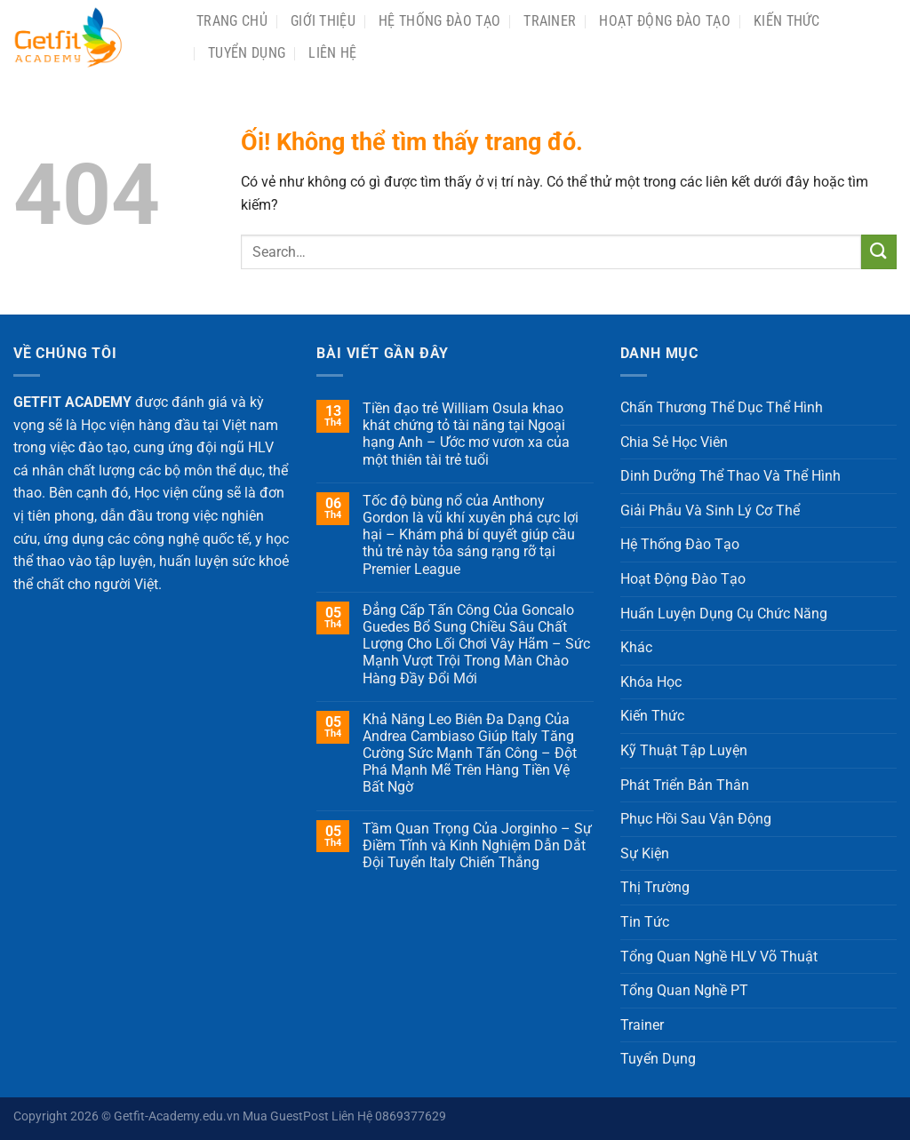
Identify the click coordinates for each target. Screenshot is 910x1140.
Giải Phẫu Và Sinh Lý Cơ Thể (710, 510)
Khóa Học (651, 682)
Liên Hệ (332, 52)
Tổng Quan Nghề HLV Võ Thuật (719, 956)
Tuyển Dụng (246, 52)
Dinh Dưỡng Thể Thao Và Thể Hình (730, 475)
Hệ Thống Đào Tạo (439, 20)
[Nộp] (879, 252)
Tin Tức (644, 921)
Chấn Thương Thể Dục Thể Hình (721, 407)
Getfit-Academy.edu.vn (177, 1116)
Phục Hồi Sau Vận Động (695, 818)
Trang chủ (231, 20)
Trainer (549, 20)
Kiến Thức (787, 20)
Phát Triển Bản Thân (684, 785)
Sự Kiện (644, 853)
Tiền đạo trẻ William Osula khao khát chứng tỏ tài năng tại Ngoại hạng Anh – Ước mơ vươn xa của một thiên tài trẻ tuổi (466, 434)
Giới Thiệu (323, 20)
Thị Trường (655, 887)
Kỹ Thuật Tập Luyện (683, 750)
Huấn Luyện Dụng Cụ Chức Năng (723, 613)
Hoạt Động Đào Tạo (664, 20)
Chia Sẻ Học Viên (674, 442)
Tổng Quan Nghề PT (684, 990)
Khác (636, 647)
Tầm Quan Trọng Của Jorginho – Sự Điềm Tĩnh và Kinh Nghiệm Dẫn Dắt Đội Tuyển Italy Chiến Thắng (477, 845)
